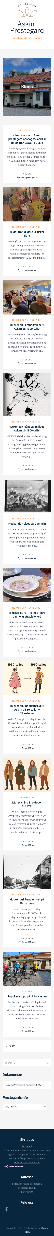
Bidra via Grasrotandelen (27, 1162)
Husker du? (19, 227)
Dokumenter (27, 130)
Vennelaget (34, 227)
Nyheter (27, 991)
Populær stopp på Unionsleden (27, 996)
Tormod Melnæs (29, 270)
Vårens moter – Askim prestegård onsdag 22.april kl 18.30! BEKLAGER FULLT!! (27, 138)
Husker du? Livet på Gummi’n (27, 523)
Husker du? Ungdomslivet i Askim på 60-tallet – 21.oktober (27, 709)
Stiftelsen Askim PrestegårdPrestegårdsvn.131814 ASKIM (27, 1187)
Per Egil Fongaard (29, 177)
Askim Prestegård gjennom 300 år (24, 1084)
